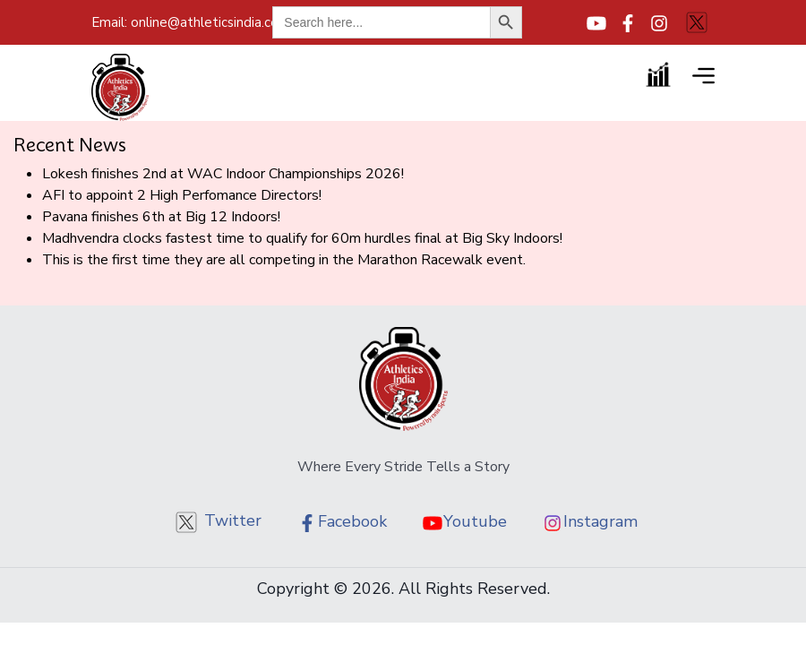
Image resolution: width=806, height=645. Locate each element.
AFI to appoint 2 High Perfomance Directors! (182, 195)
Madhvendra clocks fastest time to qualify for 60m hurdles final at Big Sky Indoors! (302, 238)
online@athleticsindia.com (193, 22)
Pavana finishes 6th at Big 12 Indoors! (161, 217)
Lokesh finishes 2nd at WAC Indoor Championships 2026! (223, 174)
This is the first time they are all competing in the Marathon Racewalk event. (284, 260)
